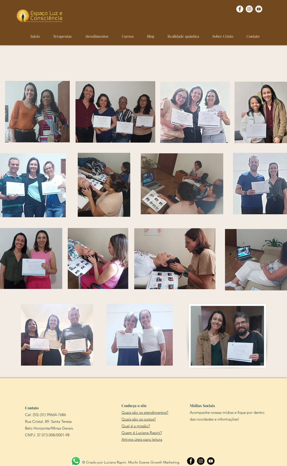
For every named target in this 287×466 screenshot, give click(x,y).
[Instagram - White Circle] (249, 8)
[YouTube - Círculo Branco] (258, 8)
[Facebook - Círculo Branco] (239, 8)
